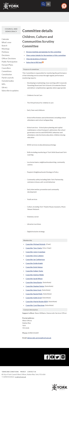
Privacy (23, 372)
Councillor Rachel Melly (34, 294)
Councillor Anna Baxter (34, 282)
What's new (6, 42)
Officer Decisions (9, 58)
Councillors (6, 68)
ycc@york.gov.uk (20, 377)
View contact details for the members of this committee (46, 55)
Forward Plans (7, 65)
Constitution (7, 74)
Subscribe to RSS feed (35, 62)
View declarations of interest (36, 59)
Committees (7, 71)
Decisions (6, 55)
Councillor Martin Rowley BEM (37, 301)
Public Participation (9, 62)
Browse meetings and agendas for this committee (43, 52)
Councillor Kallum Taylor (34, 271)
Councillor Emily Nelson (34, 267)
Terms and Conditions (10, 372)
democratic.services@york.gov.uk (39, 338)
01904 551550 (8, 377)
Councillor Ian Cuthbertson (35, 259)
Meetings (6, 49)
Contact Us (31, 372)
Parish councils (8, 78)
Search (4, 45)
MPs (3, 84)
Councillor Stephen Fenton (35, 286)
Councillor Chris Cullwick (35, 256)
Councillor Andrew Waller (35, 275)
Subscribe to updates (10, 90)
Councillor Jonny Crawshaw (35, 252)
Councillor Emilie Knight (34, 263)
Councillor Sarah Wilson (34, 279)
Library (4, 87)
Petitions (5, 52)
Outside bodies (8, 81)
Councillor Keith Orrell (34, 298)
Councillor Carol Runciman (35, 305)
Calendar (5, 39)
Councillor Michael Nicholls (35, 244)
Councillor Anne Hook (33, 290)
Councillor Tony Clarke (34, 248)
